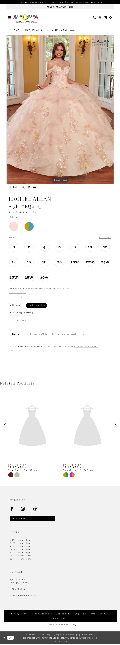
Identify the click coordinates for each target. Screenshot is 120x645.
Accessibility (63, 614)
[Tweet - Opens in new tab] (23, 187)
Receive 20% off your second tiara (85, 2)
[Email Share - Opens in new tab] (34, 187)
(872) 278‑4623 (17, 590)
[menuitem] (9, 17)
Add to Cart (16, 306)
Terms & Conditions (41, 614)
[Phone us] (94, 17)
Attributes (19, 321)
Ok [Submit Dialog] (10, 638)
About (56, 619)
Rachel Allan (35, 30)
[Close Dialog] (4, 638)
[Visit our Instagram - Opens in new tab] (23, 510)
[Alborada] (26, 19)
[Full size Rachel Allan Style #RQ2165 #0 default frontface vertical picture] (60, 109)
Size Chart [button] (105, 237)
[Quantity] (17, 297)
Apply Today (58, 2)
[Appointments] (60, 6)
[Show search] (111, 17)
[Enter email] (32, 519)
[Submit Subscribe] (51, 519)
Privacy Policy (19, 614)
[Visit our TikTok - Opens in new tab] (34, 509)
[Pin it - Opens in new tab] (28, 187)
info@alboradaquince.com (23, 596)
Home (15, 30)
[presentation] (32, 426)
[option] (60, 109)
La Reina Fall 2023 (63, 30)
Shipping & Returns (85, 614)
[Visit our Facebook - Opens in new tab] (12, 510)
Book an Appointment (20, 314)
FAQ (65, 619)
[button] (9, 17)
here (66, 642)
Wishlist (104, 614)
